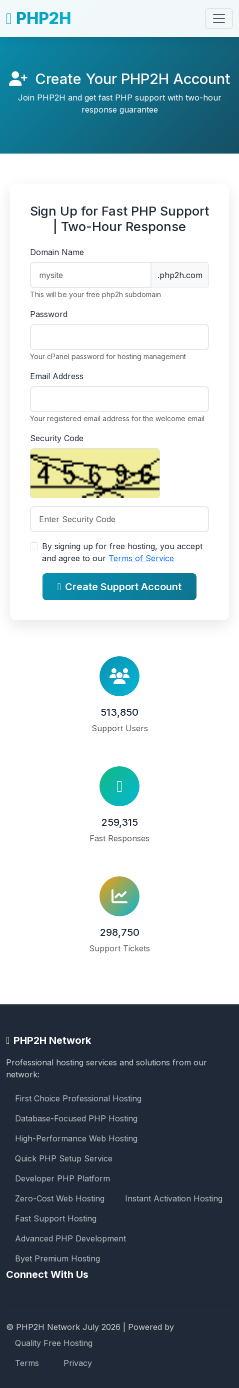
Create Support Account (120, 587)
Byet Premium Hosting (57, 1258)
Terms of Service (141, 558)
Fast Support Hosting (55, 1218)
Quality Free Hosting (53, 1343)
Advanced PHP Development (70, 1238)
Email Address (57, 376)
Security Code (57, 438)
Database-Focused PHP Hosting (76, 1118)
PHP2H (38, 18)
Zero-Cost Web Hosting (59, 1198)
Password (49, 314)
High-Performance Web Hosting (76, 1138)
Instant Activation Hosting (173, 1198)
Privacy (78, 1363)
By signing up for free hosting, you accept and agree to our (122, 552)
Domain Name (57, 252)
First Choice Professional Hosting (78, 1098)
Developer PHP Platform (62, 1178)
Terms (27, 1363)
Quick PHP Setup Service (63, 1158)
